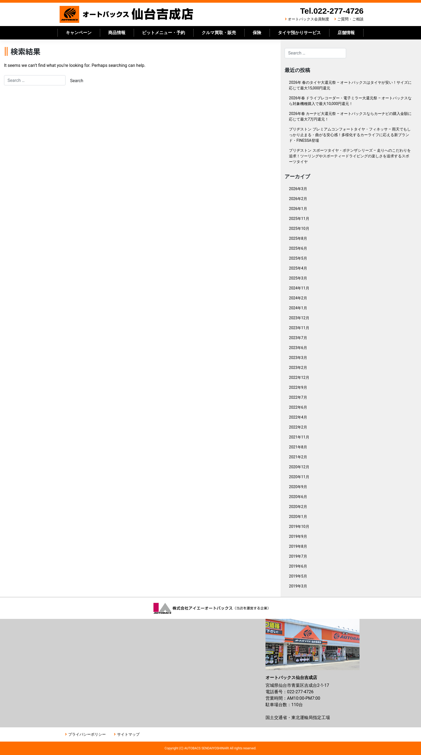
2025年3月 (298, 278)
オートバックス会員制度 (308, 19)
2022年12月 (299, 377)
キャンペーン (79, 32)
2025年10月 (299, 228)
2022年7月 (298, 397)
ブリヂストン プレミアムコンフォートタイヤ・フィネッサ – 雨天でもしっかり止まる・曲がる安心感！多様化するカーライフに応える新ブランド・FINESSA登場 (350, 135)
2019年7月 (298, 556)
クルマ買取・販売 (219, 32)
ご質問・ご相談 (350, 19)
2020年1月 (298, 516)
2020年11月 (299, 477)
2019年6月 (298, 566)
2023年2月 (298, 367)
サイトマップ (128, 734)
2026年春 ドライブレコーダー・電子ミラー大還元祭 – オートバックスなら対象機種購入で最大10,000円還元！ (350, 101)
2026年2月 (298, 199)
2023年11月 (299, 328)
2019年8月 (298, 546)
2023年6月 (298, 348)
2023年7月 (298, 338)
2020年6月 (298, 497)
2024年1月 (298, 308)
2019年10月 (299, 526)
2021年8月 (298, 447)
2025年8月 (298, 238)
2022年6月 (298, 407)
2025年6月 (298, 248)
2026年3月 (298, 189)
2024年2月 (298, 298)
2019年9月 (298, 536)
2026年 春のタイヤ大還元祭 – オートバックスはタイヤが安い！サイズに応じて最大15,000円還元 (350, 85)
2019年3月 (298, 586)
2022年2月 (298, 427)
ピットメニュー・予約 (163, 32)
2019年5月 (298, 576)
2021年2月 (298, 457)
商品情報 (116, 32)
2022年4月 (298, 417)
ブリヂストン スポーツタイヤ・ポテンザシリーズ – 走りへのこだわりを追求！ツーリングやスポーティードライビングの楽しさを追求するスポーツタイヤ (350, 156)
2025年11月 (299, 218)
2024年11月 (299, 288)
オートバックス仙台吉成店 (127, 14)
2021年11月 (299, 437)
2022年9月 (298, 387)
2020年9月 (298, 487)
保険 (257, 32)
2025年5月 (298, 258)
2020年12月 (299, 467)
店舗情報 (346, 32)
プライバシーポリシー (87, 734)
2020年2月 (298, 506)
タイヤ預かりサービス (299, 32)
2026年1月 (298, 208)
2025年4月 (298, 268)
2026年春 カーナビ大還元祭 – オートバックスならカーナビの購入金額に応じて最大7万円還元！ (350, 116)
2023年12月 (299, 318)
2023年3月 (298, 357)
